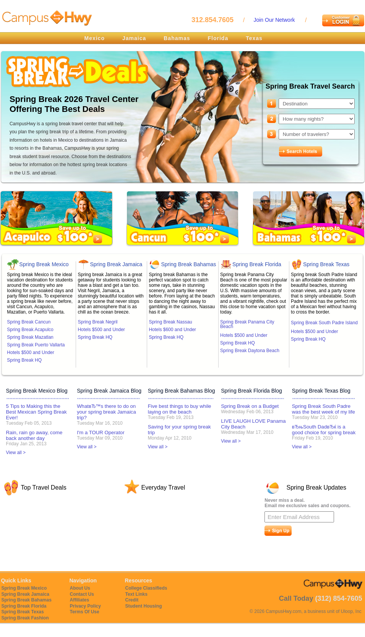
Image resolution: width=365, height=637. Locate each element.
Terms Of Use (84, 611)
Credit (132, 600)
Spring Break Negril (97, 322)
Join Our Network (274, 20)
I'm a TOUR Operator (100, 432)
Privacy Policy (85, 606)
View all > (16, 452)
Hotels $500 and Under (30, 352)
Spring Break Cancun (28, 322)
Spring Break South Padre (324, 322)
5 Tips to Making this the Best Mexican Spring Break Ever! (36, 411)
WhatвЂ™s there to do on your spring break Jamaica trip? (106, 411)
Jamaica (134, 38)
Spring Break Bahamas (188, 264)
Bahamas (177, 38)
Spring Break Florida (256, 264)
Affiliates (79, 600)
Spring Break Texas (326, 264)
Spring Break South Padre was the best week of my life (323, 409)
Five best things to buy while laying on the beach (179, 409)
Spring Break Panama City (247, 324)
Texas (254, 38)
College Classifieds (146, 588)
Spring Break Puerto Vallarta (36, 345)
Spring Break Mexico (43, 264)
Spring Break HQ (24, 360)
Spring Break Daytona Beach (249, 350)
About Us (80, 588)
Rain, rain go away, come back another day (34, 435)
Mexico (94, 38)
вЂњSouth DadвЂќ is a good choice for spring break (323, 429)
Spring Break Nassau (170, 322)
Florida (218, 38)
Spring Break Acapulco (30, 329)
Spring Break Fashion (25, 618)
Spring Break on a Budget (250, 406)
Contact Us (82, 594)
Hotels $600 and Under (172, 329)
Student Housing (143, 606)
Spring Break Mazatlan (30, 337)
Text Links (136, 594)
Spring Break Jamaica (116, 264)
